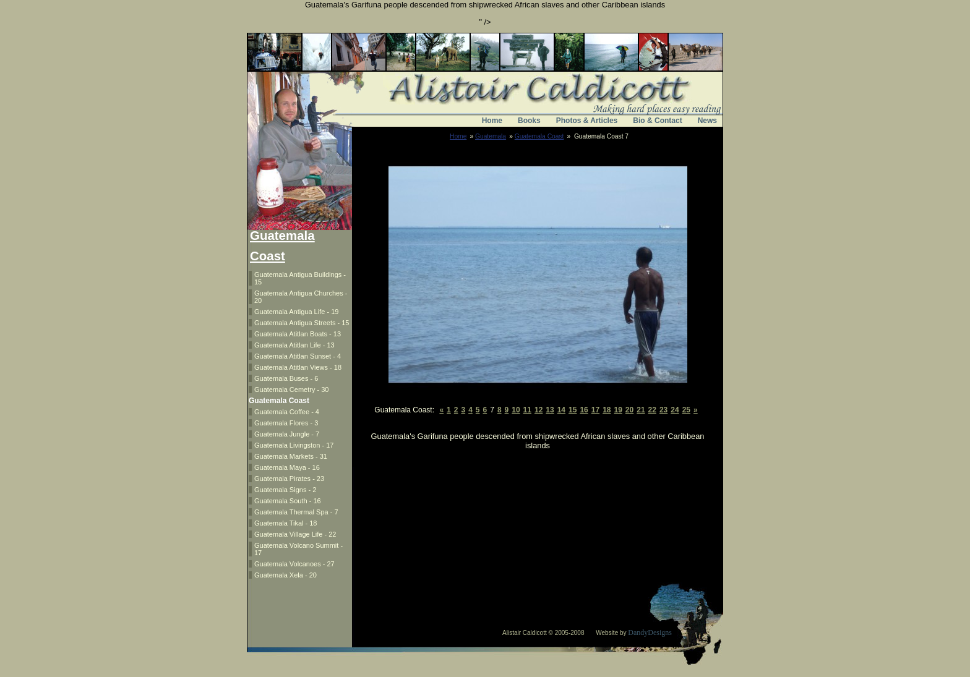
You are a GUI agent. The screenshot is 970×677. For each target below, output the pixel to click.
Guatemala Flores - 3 (286, 423)
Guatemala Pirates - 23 (289, 478)
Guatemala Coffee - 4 (286, 411)
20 (629, 410)
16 (584, 410)
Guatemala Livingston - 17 (293, 445)
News (707, 120)
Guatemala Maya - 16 (287, 467)
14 (561, 410)
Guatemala (490, 136)
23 (663, 410)
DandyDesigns (650, 632)
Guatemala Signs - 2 (285, 489)
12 (538, 410)
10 (516, 410)
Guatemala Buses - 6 (286, 378)
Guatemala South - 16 (287, 501)
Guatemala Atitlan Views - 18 (297, 367)
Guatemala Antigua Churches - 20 (300, 296)
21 (641, 410)
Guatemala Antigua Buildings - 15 (300, 278)
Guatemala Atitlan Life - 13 (294, 345)
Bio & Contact (657, 120)
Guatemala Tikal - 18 (285, 523)
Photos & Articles (587, 120)
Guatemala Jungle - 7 (286, 434)
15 (573, 410)
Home (492, 120)
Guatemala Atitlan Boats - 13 (297, 334)
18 (607, 410)
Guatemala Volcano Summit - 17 (298, 549)
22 (652, 410)
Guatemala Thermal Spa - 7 (296, 512)
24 (675, 410)
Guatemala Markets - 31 (290, 456)
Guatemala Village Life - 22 (295, 534)
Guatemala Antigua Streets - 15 (301, 322)
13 (550, 410)
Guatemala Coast (539, 136)
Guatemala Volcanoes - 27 (294, 564)
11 (527, 410)
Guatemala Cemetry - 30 (291, 389)
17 (595, 410)
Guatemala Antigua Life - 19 (296, 311)
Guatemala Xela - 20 (285, 575)
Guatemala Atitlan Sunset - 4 (297, 356)
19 (618, 410)
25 (686, 410)
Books (529, 120)
